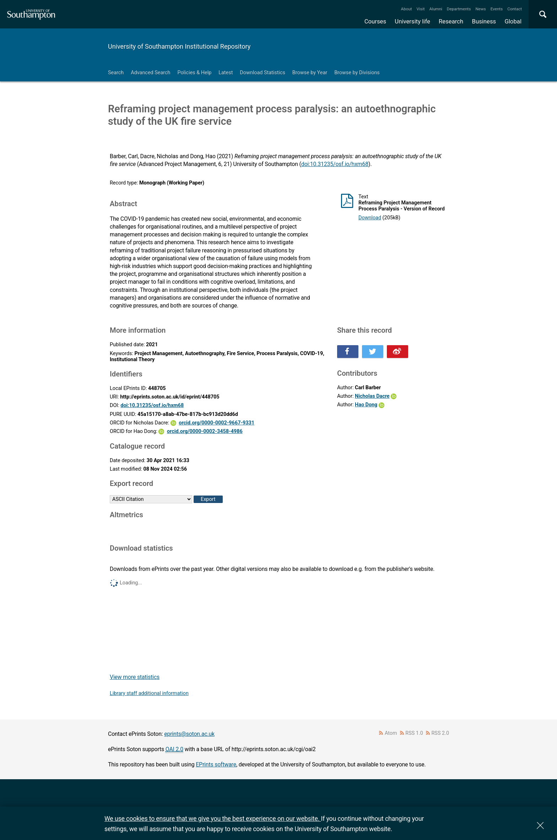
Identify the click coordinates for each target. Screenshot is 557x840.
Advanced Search (150, 73)
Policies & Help (194, 73)
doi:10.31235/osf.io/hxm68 (334, 164)
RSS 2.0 (440, 733)
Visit (421, 8)
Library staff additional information (149, 693)
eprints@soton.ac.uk (189, 734)
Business (484, 21)
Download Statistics (262, 73)
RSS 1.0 (414, 733)
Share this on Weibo (397, 351)
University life (412, 21)
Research (451, 21)
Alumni (435, 8)
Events (497, 8)
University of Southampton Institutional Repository (179, 46)
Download (369, 218)
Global (512, 21)
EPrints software (216, 764)
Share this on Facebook (347, 351)
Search (116, 73)
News (480, 8)
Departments (459, 8)
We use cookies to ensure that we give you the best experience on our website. (212, 818)
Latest (225, 73)
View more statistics (134, 677)
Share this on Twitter (372, 351)
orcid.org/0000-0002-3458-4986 (205, 431)
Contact (514, 8)
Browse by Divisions (357, 73)
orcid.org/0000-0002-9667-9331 (216, 423)
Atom (391, 733)
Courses (375, 21)
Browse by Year (309, 73)
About (406, 8)
